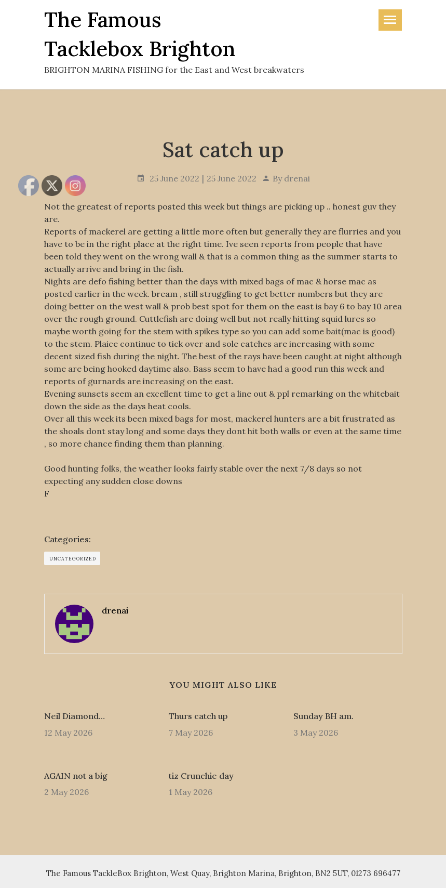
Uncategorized (72, 558)
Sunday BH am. (323, 716)
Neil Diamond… (74, 716)
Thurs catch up (198, 716)
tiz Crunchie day (201, 776)
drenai (297, 178)
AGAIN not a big (75, 776)
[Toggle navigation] (390, 20)
